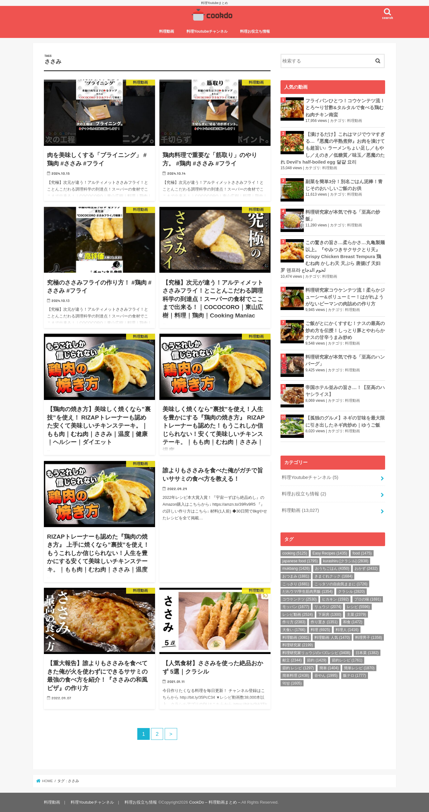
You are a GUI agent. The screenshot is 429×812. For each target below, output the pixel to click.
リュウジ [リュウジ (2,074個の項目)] (327, 607)
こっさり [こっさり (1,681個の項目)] (295, 584)
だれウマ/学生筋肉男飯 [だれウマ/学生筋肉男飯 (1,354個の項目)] (307, 591)
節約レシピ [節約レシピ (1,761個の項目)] (347, 660)
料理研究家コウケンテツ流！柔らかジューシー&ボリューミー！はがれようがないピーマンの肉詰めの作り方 (345, 297)
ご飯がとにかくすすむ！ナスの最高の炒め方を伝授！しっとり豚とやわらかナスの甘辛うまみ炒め (345, 330)
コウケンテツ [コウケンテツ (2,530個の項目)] (299, 599)
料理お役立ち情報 (255, 31)
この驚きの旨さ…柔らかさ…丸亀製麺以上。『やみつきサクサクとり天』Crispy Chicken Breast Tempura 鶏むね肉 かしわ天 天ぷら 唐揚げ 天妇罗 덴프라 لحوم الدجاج (332, 256)
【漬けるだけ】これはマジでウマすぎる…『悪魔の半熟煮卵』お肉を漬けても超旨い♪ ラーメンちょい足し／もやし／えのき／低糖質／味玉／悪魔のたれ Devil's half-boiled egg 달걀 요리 (332, 148)
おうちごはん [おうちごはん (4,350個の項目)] (332, 568)
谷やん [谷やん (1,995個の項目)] (325, 675)
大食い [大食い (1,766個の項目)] (293, 630)
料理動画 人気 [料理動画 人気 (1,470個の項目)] (332, 637)
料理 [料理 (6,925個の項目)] (320, 630)
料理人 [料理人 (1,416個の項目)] (347, 630)
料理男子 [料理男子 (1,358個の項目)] (368, 637)
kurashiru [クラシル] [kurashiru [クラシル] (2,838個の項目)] (345, 561)
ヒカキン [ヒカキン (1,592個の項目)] (335, 599)
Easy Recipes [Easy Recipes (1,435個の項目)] (330, 553)
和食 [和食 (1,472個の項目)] (352, 622)
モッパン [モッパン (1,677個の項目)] (295, 607)
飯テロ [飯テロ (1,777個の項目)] (354, 675)
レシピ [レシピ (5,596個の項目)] (358, 607)
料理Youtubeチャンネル (207, 31)
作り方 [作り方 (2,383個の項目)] (293, 622)
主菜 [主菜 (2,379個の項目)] (356, 614)
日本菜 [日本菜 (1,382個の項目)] (367, 653)
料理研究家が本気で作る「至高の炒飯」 (342, 215)
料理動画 (166, 31)
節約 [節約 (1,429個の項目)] (316, 660)
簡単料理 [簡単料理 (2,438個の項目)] (295, 675)
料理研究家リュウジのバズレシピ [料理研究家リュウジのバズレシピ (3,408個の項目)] (316, 653)
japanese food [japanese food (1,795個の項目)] (300, 561)
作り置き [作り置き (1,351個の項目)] (324, 622)
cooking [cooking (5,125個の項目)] (294, 553)
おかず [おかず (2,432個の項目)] (366, 568)
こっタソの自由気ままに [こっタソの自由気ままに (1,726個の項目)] (340, 584)
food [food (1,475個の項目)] (361, 553)
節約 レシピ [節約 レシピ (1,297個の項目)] (298, 668)
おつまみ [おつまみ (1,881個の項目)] (295, 576)
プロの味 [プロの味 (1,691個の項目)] (367, 599)
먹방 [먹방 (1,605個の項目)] (292, 683)
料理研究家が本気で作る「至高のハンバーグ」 (345, 360)
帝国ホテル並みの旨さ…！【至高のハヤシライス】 (345, 391)
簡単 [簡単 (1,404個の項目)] (329, 668)
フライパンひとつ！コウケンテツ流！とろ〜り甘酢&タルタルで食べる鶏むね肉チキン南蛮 (345, 107)
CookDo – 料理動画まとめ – (214, 802)
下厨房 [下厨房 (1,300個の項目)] (329, 614)
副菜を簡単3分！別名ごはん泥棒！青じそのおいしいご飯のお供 (344, 185)
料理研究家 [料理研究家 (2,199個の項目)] (297, 645)
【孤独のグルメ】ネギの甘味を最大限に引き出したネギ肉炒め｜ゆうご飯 (345, 421)
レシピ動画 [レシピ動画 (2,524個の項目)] (297, 614)
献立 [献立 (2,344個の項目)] (292, 660)
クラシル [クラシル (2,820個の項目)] (351, 591)
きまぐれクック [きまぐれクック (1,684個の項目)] (333, 576)
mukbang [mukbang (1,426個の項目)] (295, 568)
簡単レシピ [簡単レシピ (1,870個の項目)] (359, 668)
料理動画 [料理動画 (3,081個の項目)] (295, 637)
